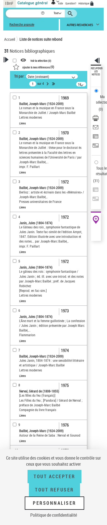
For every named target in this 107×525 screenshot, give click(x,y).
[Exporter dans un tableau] (95, 138)
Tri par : (19, 76)
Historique (84, 3)
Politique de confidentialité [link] (53, 515)
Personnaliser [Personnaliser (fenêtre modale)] (54, 503)
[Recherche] (23, 13)
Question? (70, 3)
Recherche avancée (21, 24)
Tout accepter (54, 476)
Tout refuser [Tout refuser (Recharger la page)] (54, 490)
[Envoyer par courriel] (95, 129)
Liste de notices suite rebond (40, 39)
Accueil (9, 39)
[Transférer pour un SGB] (95, 147)
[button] (43, 13)
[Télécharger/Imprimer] (95, 120)
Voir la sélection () (40, 60)
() (33, 67)
